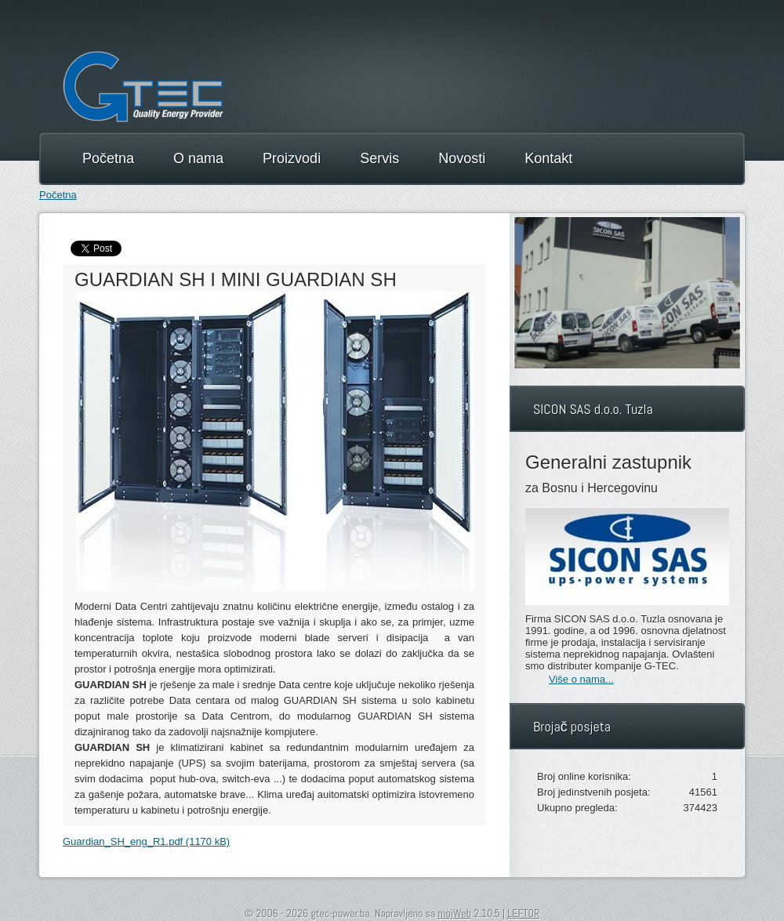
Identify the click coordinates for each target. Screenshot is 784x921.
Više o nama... (581, 679)
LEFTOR (523, 913)
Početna (58, 195)
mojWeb (454, 913)
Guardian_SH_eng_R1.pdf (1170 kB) (146, 841)
